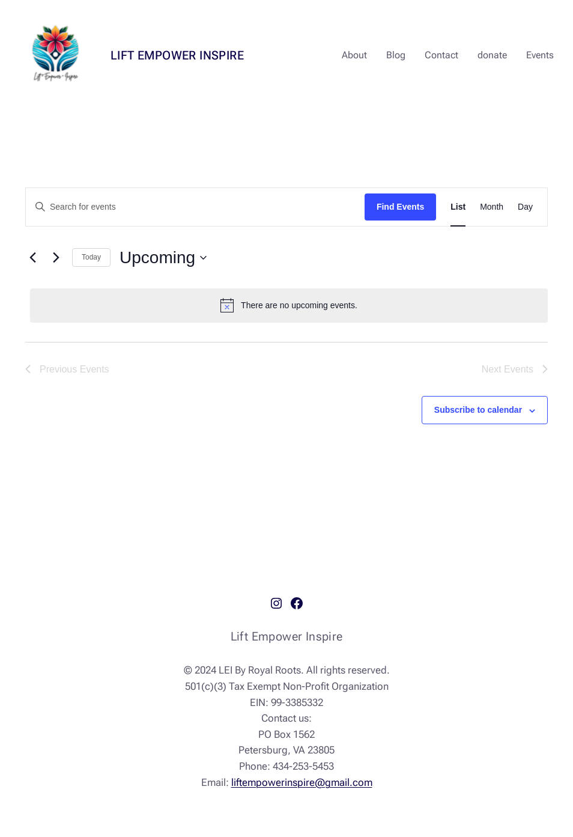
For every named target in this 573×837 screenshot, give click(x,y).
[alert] (289, 305)
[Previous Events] (32, 258)
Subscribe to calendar (478, 410)
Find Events (400, 207)
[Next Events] (56, 258)
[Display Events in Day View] (525, 207)
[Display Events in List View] (457, 207)
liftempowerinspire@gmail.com (301, 782)
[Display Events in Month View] (491, 207)
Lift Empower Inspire (177, 55)
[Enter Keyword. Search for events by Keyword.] (195, 207)
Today (91, 257)
